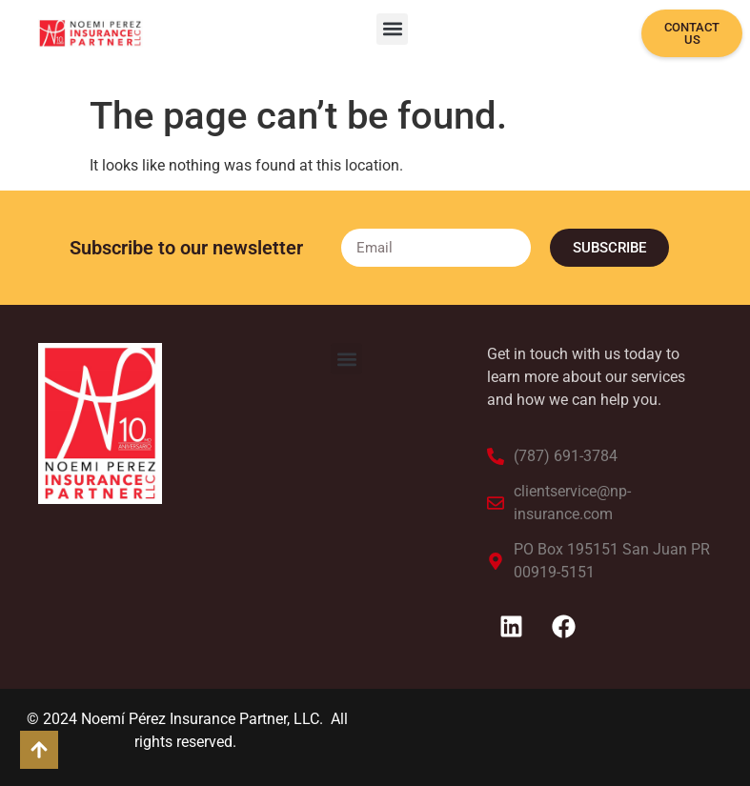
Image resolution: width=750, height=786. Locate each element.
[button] (392, 29)
